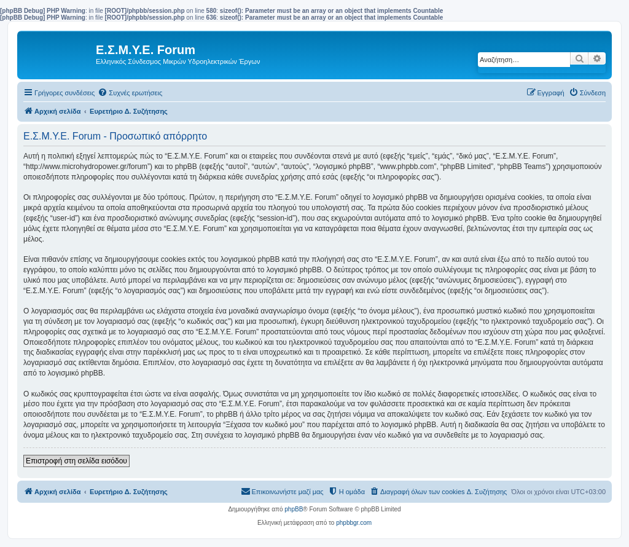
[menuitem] (130, 92)
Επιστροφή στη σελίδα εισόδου (76, 461)
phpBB (293, 509)
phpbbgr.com (354, 522)
